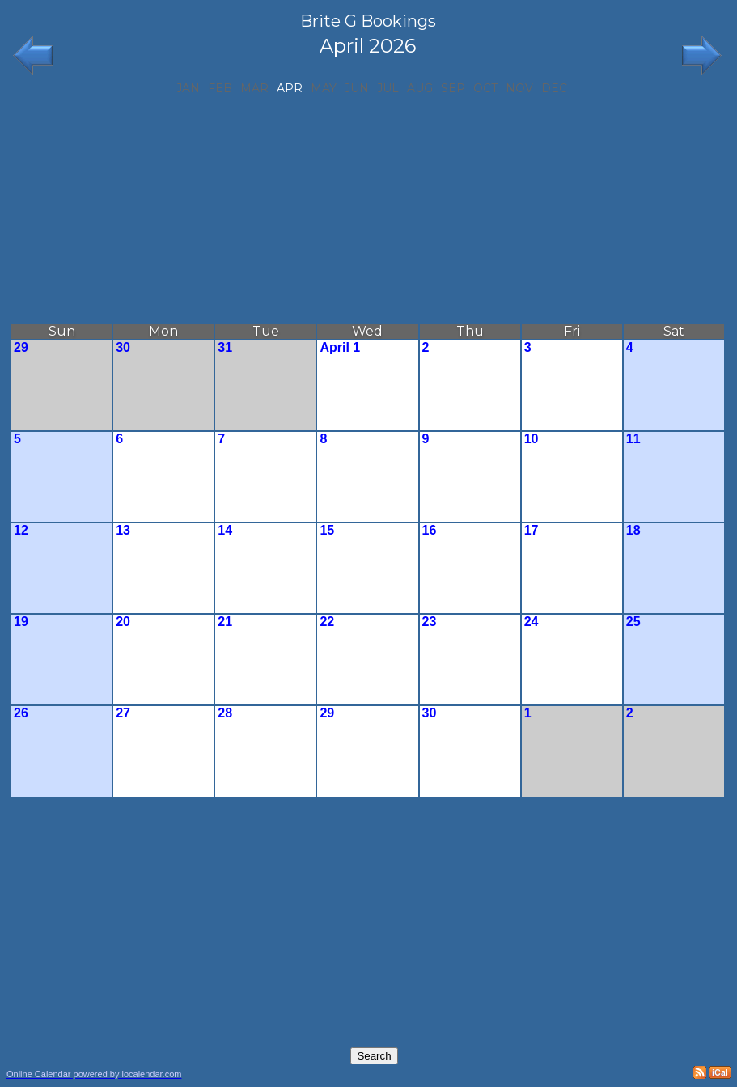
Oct (485, 88)
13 (123, 530)
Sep (453, 88)
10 (531, 439)
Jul (388, 88)
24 (531, 621)
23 (429, 621)
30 (123, 347)
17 (531, 530)
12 (21, 530)
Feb (220, 88)
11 (633, 439)
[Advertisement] (367, 208)
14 (225, 530)
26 (21, 713)
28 (225, 713)
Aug (420, 88)
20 (123, 621)
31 (225, 347)
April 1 (340, 347)
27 (123, 713)
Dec (554, 88)
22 (327, 621)
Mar (254, 88)
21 (225, 621)
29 (21, 347)
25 (633, 621)
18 (633, 530)
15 (327, 530)
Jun (357, 88)
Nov (519, 88)
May (324, 88)
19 (21, 621)
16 (429, 530)
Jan (188, 88)
